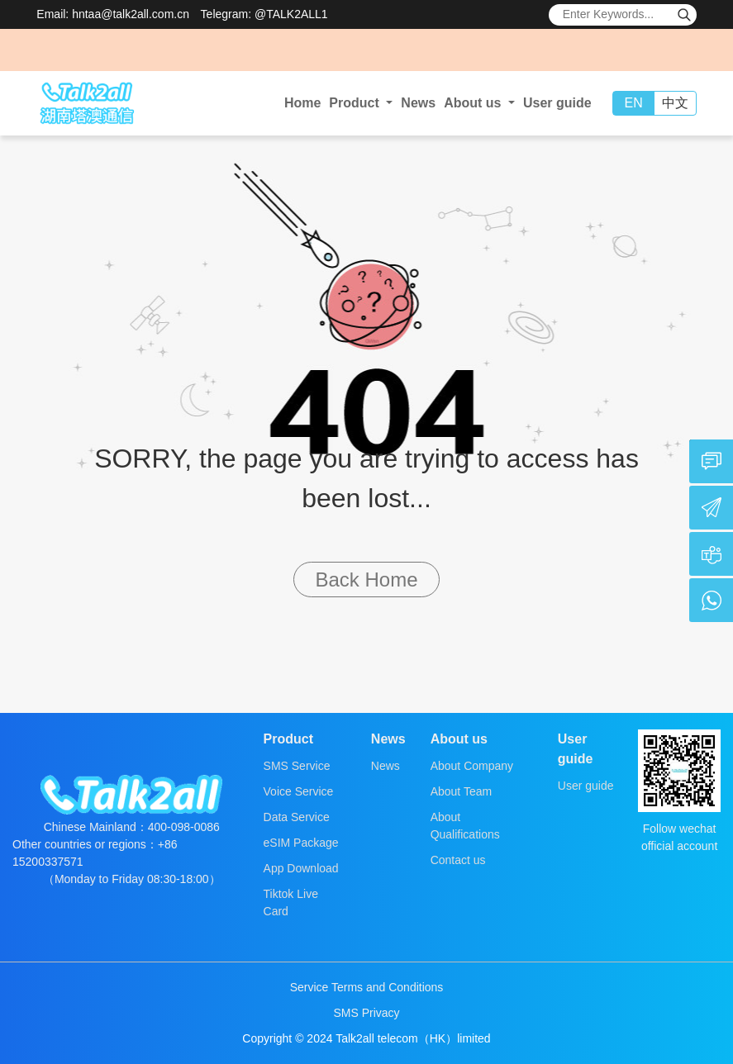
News (418, 103)
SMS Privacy (366, 1012)
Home (302, 103)
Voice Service (299, 791)
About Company (472, 765)
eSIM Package (301, 842)
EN (634, 103)
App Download (301, 868)
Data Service (297, 817)
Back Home (366, 579)
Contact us (458, 860)
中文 (675, 103)
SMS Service (297, 765)
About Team (461, 791)
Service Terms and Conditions (367, 987)
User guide (557, 103)
